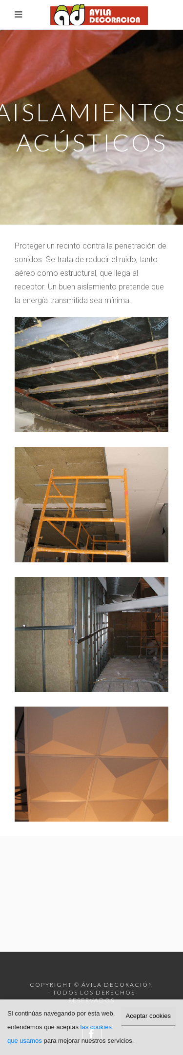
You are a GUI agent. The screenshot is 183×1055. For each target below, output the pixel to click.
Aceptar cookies (148, 1015)
